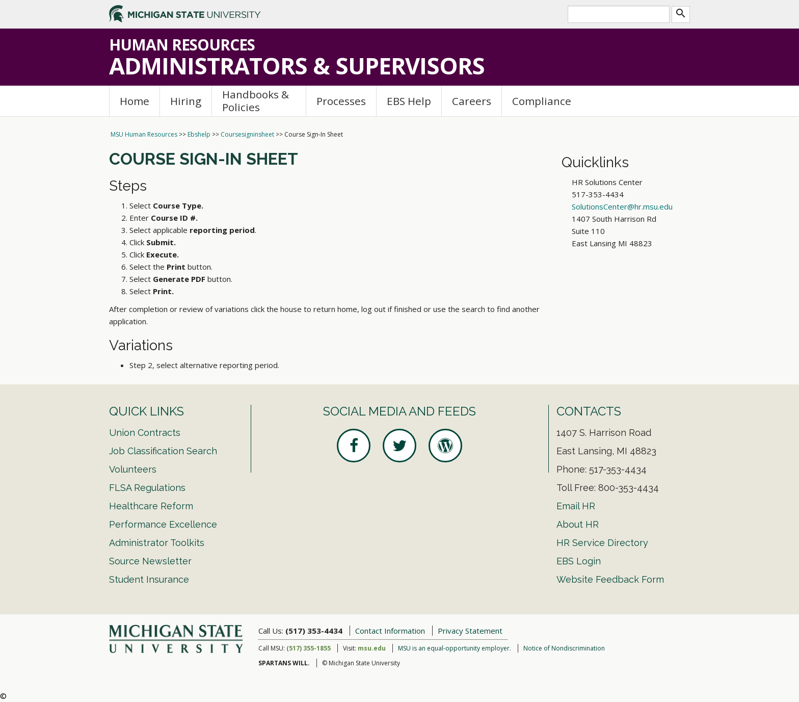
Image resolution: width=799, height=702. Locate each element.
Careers (471, 101)
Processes (341, 101)
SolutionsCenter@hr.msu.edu (622, 206)
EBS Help (409, 101)
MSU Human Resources (144, 134)
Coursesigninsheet (247, 134)
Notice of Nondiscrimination (564, 648)
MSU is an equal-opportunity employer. (454, 648)
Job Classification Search (163, 451)
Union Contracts (144, 432)
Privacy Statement (470, 631)
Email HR (575, 506)
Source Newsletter (150, 561)
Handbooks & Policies (255, 100)
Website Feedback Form (610, 579)
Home (134, 101)
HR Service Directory (602, 542)
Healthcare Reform (151, 506)
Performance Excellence (163, 524)
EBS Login (578, 561)
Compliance (541, 101)
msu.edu (372, 648)
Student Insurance (149, 579)
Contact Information (390, 631)
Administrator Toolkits (156, 542)
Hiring (185, 101)
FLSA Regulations (147, 487)
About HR (577, 524)
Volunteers (132, 469)
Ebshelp (199, 134)
